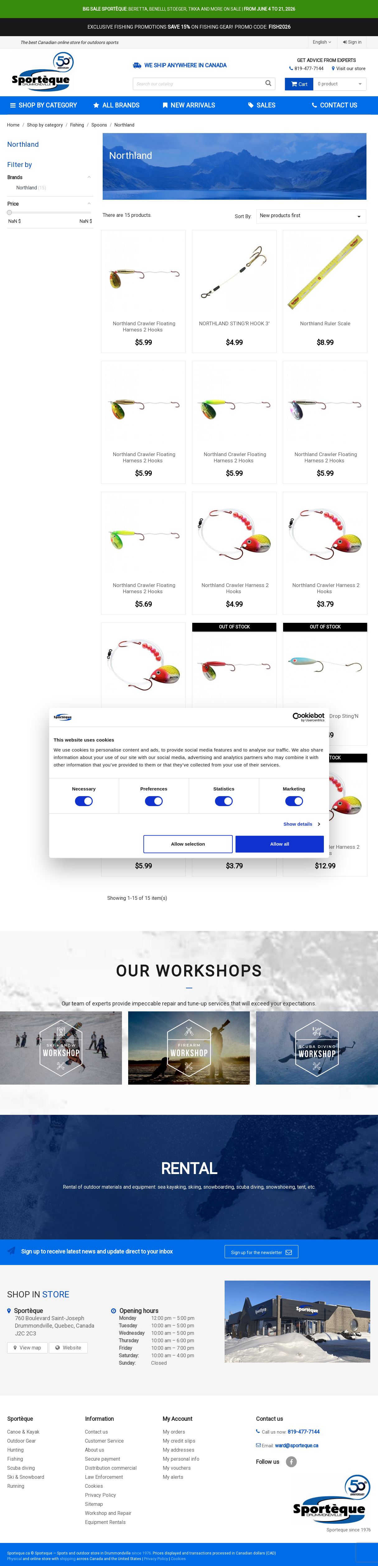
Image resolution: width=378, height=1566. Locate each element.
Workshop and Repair (108, 1513)
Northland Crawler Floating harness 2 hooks (144, 326)
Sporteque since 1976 (349, 1530)
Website (72, 1348)
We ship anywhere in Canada (185, 65)
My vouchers (177, 1468)
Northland (23, 144)
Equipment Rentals (105, 1522)
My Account (177, 1419)
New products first (311, 216)
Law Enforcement (104, 1477)
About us (94, 1450)
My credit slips (179, 1441)
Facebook (291, 1461)
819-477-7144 (309, 68)
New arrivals (192, 105)
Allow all (279, 844)
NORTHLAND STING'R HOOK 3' (234, 323)
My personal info (181, 1459)
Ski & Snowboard (25, 1477)
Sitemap (94, 1504)
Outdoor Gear (21, 1441)
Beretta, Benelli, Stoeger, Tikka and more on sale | (189, 9)
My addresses (178, 1450)
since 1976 (141, 1553)
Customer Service (104, 1441)
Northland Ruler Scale (325, 323)
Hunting (15, 1450)
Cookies (94, 1486)
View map (30, 1348)
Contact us (96, 1432)
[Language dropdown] (323, 42)
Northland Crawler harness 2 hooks (235, 588)
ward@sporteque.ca (296, 1446)
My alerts (173, 1477)
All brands (120, 105)
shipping (68, 1558)
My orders (174, 1432)
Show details (297, 824)
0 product (340, 84)
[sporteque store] (297, 1322)
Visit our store (351, 68)
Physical (14, 1558)
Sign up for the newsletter (261, 1252)
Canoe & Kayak (23, 1432)
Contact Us (338, 105)
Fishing (15, 1459)
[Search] (204, 84)
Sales (265, 105)
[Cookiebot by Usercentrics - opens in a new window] (297, 717)
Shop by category (47, 105)
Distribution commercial (111, 1468)
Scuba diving (21, 1468)
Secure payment (102, 1459)
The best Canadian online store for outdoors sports (69, 42)
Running (15, 1486)
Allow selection (188, 844)
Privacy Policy (100, 1495)
